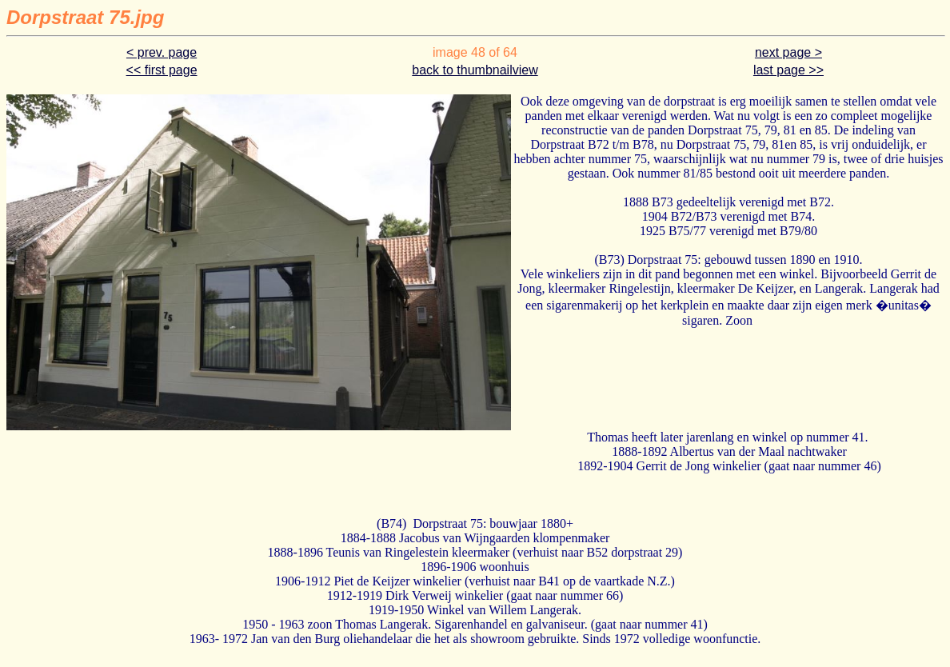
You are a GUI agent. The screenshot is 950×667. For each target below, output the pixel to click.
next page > (788, 52)
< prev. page (161, 52)
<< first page (162, 70)
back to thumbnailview (474, 70)
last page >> (788, 70)
